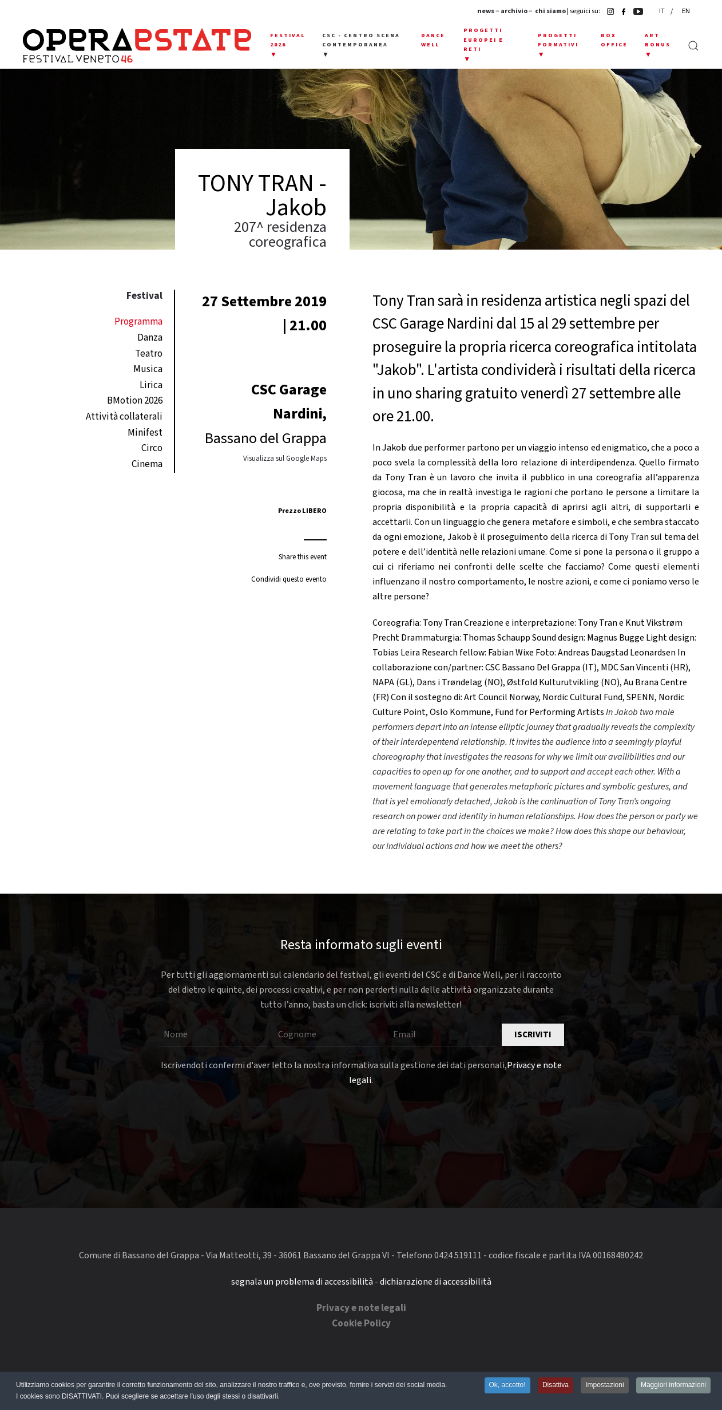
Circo (151, 448)
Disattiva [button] (555, 1385)
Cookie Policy (361, 1323)
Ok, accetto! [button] (507, 1385)
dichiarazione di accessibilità (435, 1281)
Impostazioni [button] (604, 1385)
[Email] (441, 1035)
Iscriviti (533, 1035)
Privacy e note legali (361, 1308)
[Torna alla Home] (137, 46)
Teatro (148, 354)
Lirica (151, 385)
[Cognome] (326, 1035)
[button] (287, 46)
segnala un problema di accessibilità (302, 1281)
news (485, 11)
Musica (147, 369)
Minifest (145, 433)
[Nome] (212, 1035)
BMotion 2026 (134, 401)
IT (662, 11)
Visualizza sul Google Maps (285, 458)
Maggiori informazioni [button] (673, 1385)
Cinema (147, 464)
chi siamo (550, 11)
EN (686, 11)
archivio (514, 11)
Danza (149, 338)
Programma (138, 322)
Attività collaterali (124, 417)
